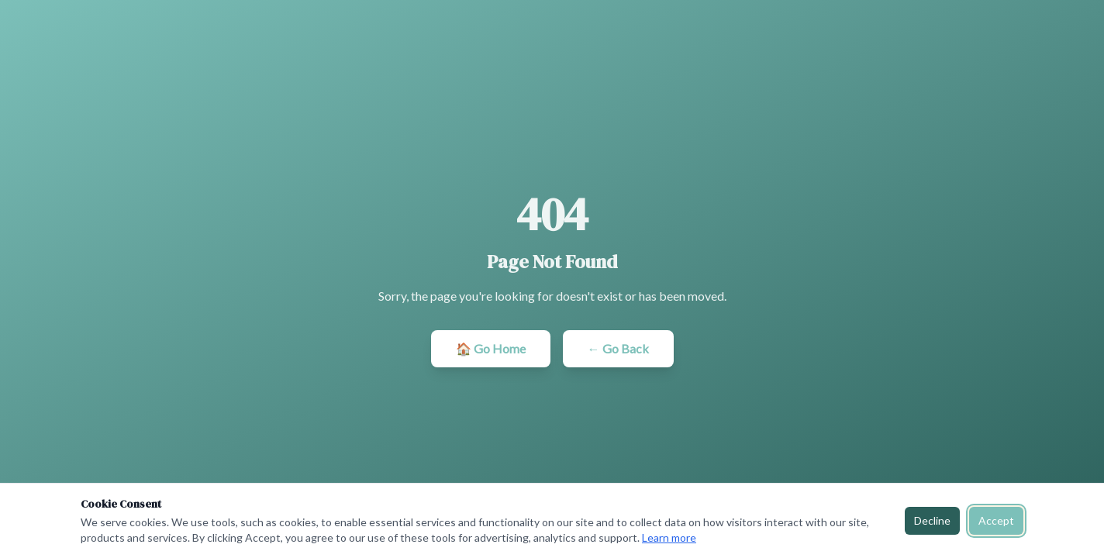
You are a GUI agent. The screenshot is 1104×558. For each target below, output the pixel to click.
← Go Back (618, 348)
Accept (996, 520)
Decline (932, 520)
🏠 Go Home (491, 348)
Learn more (669, 537)
